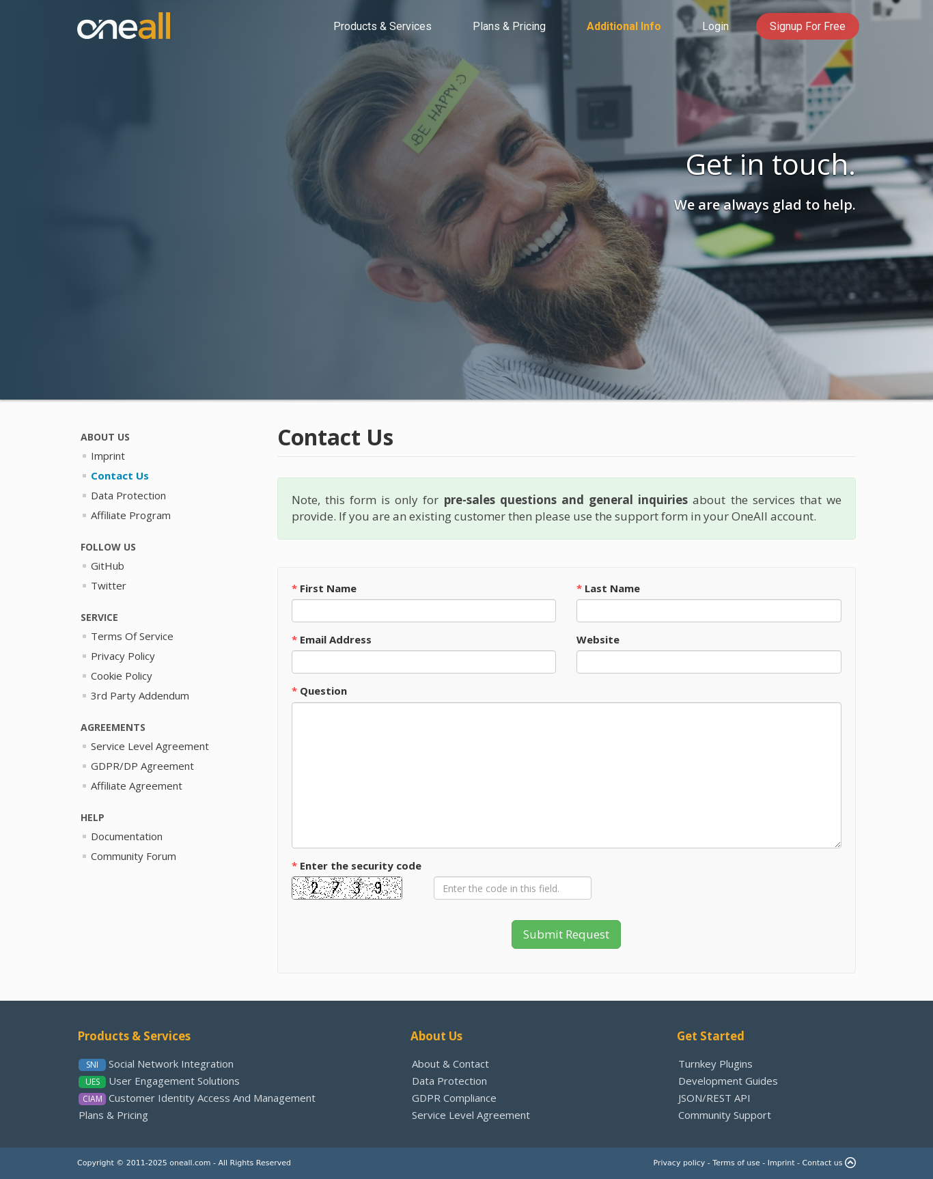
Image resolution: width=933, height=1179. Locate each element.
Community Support (724, 1115)
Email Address (332, 639)
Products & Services (134, 1036)
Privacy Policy (123, 656)
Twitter (108, 585)
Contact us (823, 1163)
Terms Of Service (132, 636)
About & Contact (450, 1063)
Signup (808, 26)
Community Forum (133, 856)
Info (624, 26)
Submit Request (566, 934)
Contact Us (120, 475)
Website (597, 639)
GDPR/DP (142, 766)
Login (715, 26)
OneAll (123, 25)
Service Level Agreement (471, 1115)
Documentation (127, 836)
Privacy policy (680, 1163)
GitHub (107, 565)
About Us (436, 1036)
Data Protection (128, 495)
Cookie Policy (121, 675)
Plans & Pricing (113, 1115)
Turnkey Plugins (715, 1063)
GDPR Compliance (454, 1098)
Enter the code (356, 865)
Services (382, 26)
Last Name (608, 588)
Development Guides (728, 1080)
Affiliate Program (131, 515)
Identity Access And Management (212, 1098)
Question (319, 690)
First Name (324, 588)
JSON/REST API (714, 1098)
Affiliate (136, 785)
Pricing (509, 26)
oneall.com (189, 1163)
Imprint (108, 455)
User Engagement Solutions (174, 1080)
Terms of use (736, 1163)
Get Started (710, 1036)
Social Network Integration (171, 1063)
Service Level (150, 746)
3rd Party (140, 695)
